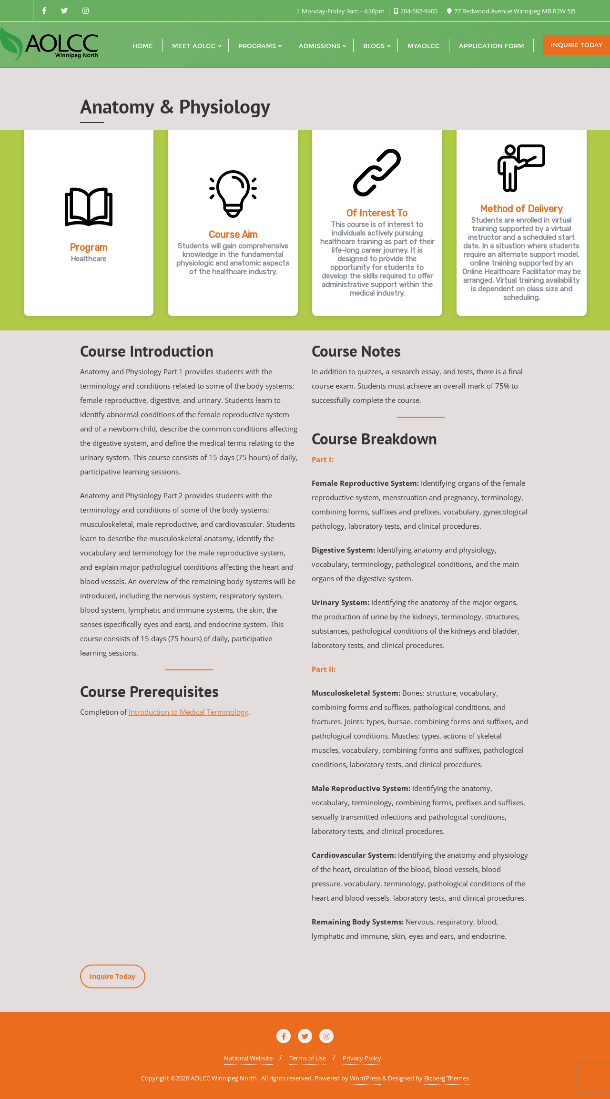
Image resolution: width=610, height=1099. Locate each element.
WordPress (365, 1078)
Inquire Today (576, 45)
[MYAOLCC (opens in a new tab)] (423, 44)
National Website (248, 1058)
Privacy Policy (362, 1058)
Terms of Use (307, 1058)
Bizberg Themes (446, 1078)
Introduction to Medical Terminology (188, 712)
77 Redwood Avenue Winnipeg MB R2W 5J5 (511, 11)
